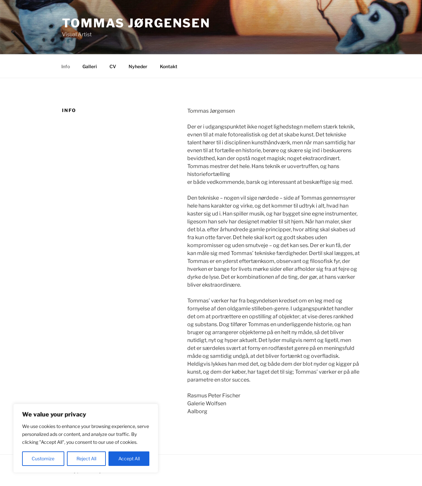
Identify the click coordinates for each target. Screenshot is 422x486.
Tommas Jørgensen (136, 23)
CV (112, 66)
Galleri (89, 66)
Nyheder (138, 66)
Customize (43, 458)
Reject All (86, 458)
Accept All (129, 458)
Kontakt (168, 66)
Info (65, 66)
